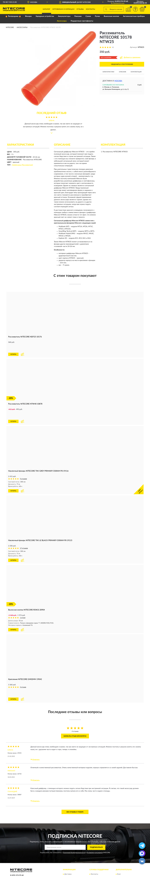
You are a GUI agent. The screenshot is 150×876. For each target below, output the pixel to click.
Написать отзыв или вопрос (75, 712)
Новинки (120, 854)
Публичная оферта (98, 857)
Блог (119, 850)
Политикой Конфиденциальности (74, 828)
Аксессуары (62, 21)
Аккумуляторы (64, 16)
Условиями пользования (95, 828)
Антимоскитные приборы (134, 16)
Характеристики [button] (108, 71)
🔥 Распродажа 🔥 (13, 16)
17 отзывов (24, 532)
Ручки (97, 16)
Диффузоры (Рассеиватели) (22, 165)
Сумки (88, 16)
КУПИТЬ (13, 346)
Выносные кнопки (111, 16)
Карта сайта (95, 854)
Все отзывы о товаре (75, 788)
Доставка (67, 850)
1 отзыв (22, 601)
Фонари (28, 16)
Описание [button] (122, 71)
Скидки (120, 857)
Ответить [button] (35, 735)
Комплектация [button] (136, 71)
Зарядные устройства (45, 16)
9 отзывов (23, 463)
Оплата (67, 854)
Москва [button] (118, 81)
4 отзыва (23, 671)
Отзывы (80, 9)
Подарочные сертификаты (82, 21)
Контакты (90, 9)
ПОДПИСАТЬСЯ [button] (96, 823)
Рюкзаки (78, 16)
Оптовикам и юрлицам (63, 9)
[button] (117, 3)
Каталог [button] (46, 9)
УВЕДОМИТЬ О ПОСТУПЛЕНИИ (122, 64)
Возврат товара (70, 857)
